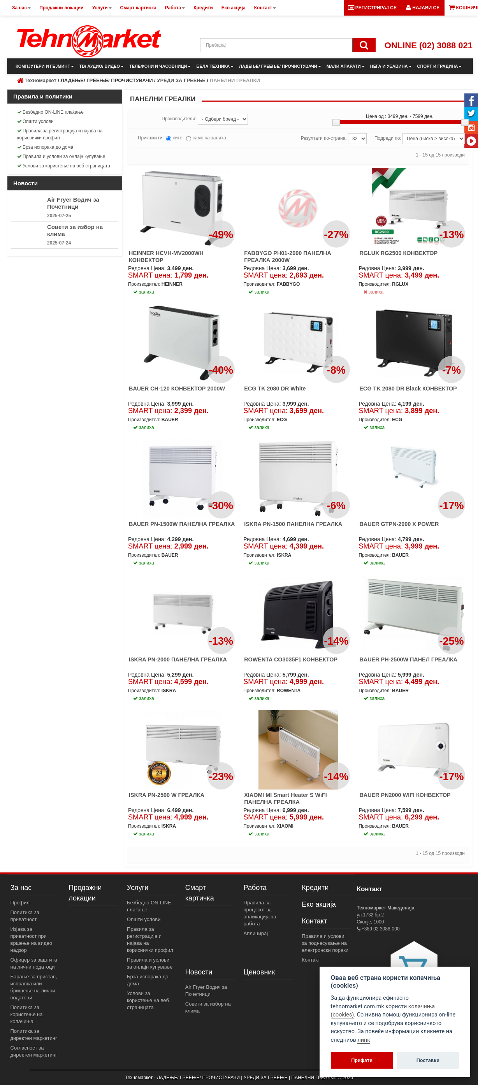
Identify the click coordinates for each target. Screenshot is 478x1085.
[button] (423, 8)
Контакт (314, 921)
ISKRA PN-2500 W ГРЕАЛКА (166, 795)
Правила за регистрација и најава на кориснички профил (59, 134)
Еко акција (319, 904)
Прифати (362, 1060)
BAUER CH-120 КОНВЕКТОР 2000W (177, 388)
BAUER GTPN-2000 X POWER (399, 524)
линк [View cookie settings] (363, 1040)
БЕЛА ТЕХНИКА (215, 66)
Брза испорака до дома (45, 147)
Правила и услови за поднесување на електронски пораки (325, 943)
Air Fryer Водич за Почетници (73, 203)
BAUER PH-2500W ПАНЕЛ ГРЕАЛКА (408, 659)
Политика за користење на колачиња (27, 1014)
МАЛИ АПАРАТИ (346, 66)
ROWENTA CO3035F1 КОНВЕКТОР (290, 659)
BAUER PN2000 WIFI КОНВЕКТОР (404, 795)
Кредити (315, 888)
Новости (199, 972)
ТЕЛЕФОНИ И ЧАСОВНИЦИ (160, 66)
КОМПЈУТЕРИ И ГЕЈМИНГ (45, 66)
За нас (21, 888)
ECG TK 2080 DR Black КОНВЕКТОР (408, 388)
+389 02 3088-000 (380, 929)
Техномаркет (40, 80)
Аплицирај (256, 933)
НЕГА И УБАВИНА (391, 66)
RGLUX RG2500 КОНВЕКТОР (398, 253)
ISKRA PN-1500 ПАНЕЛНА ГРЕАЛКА (293, 524)
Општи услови (35, 121)
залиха (373, 292)
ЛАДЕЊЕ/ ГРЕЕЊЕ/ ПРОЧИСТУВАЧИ (280, 66)
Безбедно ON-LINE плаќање (50, 112)
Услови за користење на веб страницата (63, 166)
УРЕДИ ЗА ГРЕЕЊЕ (181, 80)
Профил (20, 903)
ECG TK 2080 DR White (275, 388)
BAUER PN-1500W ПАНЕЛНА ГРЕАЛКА (182, 524)
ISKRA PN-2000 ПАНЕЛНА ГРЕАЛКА (178, 659)
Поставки (427, 1060)
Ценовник (259, 972)
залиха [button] (143, 292)
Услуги (137, 888)
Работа (255, 888)
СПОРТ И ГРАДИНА (439, 66)
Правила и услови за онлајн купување (61, 156)
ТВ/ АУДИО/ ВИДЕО (101, 66)
